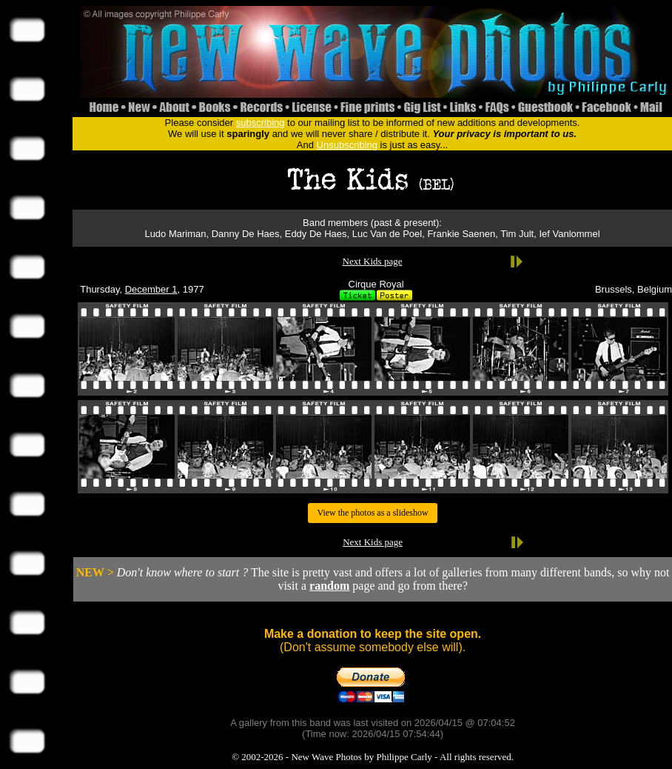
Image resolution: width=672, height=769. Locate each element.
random (329, 585)
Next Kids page (373, 261)
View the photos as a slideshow (372, 512)
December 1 (151, 289)
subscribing (260, 122)
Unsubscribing (347, 144)
